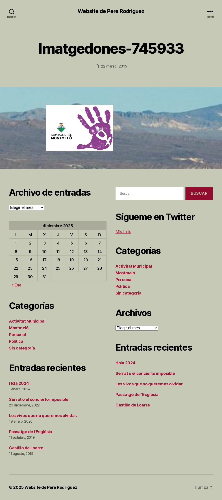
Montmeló (18, 327)
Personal (17, 334)
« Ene (16, 285)
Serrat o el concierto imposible (38, 399)
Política (16, 341)
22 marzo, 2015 (114, 66)
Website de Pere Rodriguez (111, 11)
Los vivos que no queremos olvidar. (43, 415)
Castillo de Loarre (26, 447)
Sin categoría (22, 348)
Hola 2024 (19, 383)
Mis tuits (123, 231)
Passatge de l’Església (30, 431)
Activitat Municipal (27, 321)
